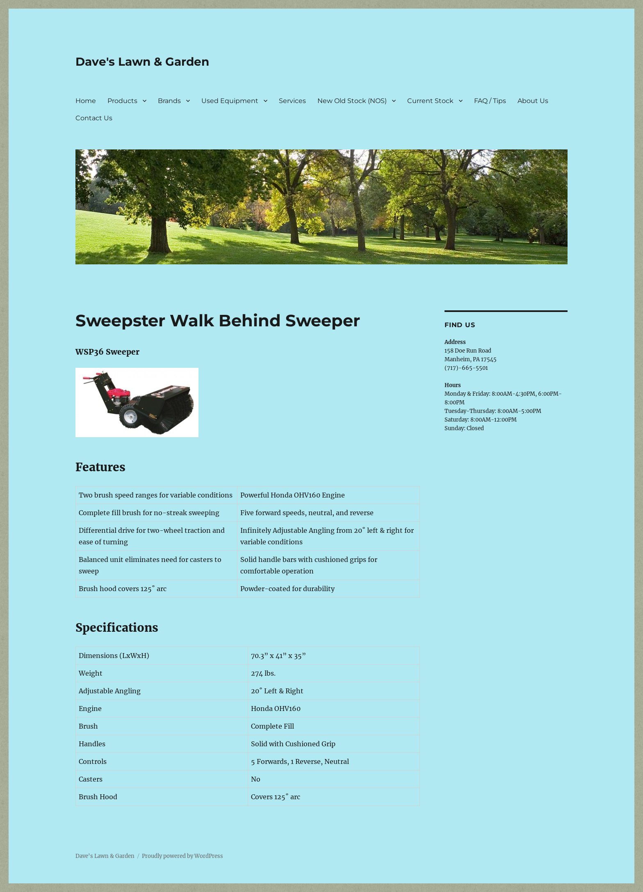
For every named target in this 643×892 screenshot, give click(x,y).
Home (85, 101)
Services (292, 101)
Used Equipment (229, 101)
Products (122, 101)
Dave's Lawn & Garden (142, 62)
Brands (169, 101)
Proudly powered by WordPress (182, 856)
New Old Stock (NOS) (352, 101)
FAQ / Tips (490, 101)
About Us (533, 101)
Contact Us (93, 118)
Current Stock (430, 101)
